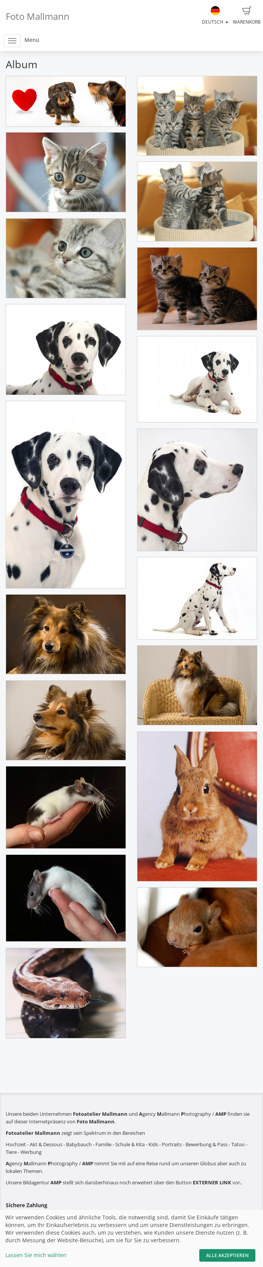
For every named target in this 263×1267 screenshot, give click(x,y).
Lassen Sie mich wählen (35, 1255)
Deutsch (215, 15)
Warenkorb (247, 15)
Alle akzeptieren (227, 1255)
